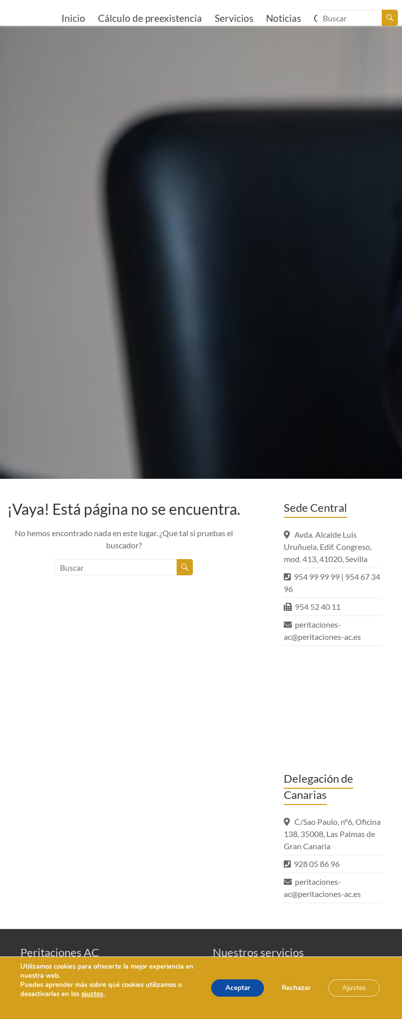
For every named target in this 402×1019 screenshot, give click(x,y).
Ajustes (352, 988)
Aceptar (228, 988)
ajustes (92, 994)
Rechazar (290, 988)
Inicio (73, 18)
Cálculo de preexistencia (150, 18)
